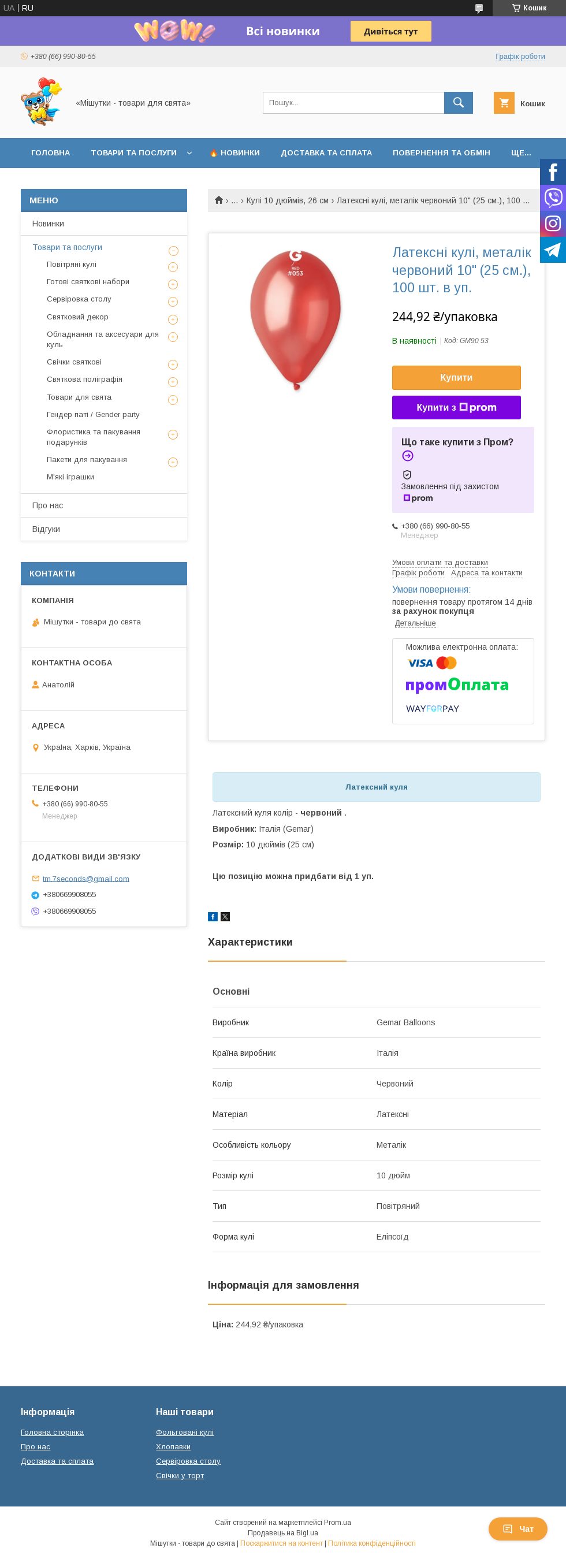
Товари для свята (79, 397)
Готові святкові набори (88, 281)
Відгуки (46, 529)
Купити (457, 377)
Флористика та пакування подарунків (93, 437)
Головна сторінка (52, 1432)
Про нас (47, 505)
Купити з (456, 408)
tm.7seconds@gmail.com (86, 878)
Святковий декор (78, 316)
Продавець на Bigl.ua (283, 1533)
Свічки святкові (74, 362)
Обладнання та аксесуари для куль (103, 339)
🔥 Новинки (234, 152)
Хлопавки (173, 1446)
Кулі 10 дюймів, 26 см (288, 200)
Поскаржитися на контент (281, 1543)
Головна (50, 152)
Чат (518, 1529)
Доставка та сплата (326, 152)
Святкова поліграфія (84, 379)
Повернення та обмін (441, 152)
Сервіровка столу (79, 299)
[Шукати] (458, 103)
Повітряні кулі (71, 264)
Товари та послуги (134, 152)
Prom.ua (337, 1523)
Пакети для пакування (87, 459)
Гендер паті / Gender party (93, 414)
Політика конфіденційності (372, 1543)
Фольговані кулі (185, 1432)
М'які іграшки (70, 476)
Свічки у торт (180, 1475)
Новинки (48, 223)
